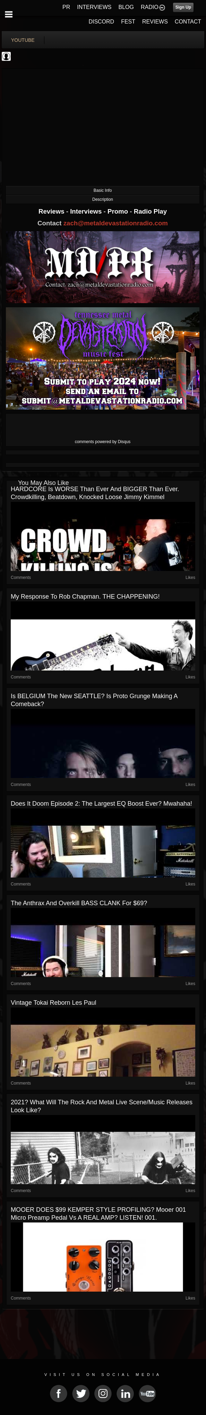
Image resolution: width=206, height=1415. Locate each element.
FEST (128, 22)
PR (66, 7)
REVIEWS (155, 22)
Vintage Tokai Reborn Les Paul (53, 1002)
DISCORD (101, 22)
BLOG (126, 7)
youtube (23, 40)
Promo (119, 211)
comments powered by (103, 441)
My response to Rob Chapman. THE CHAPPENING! (85, 596)
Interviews (86, 211)
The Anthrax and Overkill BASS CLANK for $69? (79, 903)
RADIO (149, 7)
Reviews (52, 211)
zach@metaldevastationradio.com (115, 223)
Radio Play (150, 211)
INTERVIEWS (94, 7)
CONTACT (188, 22)
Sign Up (183, 7)
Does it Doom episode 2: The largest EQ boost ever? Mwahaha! (101, 803)
